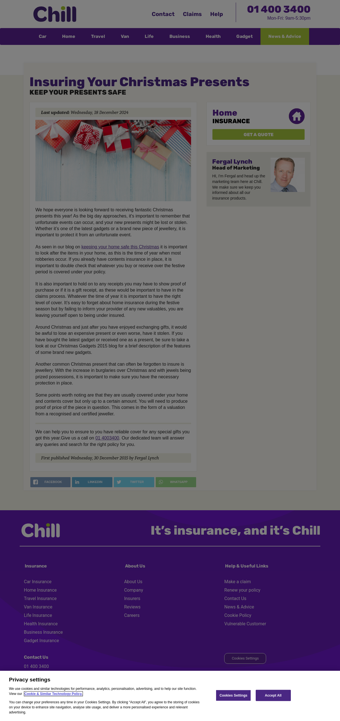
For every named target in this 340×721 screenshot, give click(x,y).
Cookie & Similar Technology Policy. (53, 694)
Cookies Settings (233, 695)
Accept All (273, 695)
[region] (170, 696)
